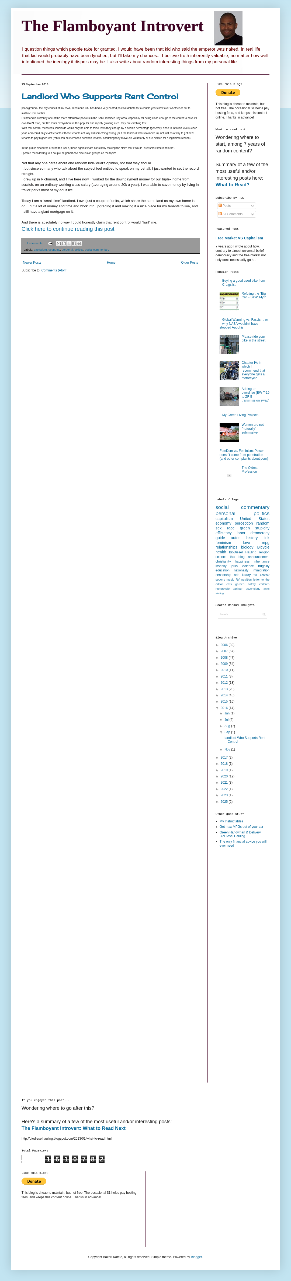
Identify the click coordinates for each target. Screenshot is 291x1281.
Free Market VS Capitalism (239, 238)
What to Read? (233, 184)
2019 (225, 770)
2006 (225, 645)
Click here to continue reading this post (68, 229)
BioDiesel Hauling (242, 552)
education (223, 570)
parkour (238, 588)
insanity (221, 566)
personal (67, 249)
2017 (225, 757)
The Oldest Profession (250, 469)
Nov (227, 749)
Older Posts (189, 262)
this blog (237, 557)
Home (111, 262)
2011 (225, 676)
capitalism (40, 249)
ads (236, 575)
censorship (223, 575)
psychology (253, 588)
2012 (225, 683)
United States (254, 518)
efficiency (224, 533)
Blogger (196, 1257)
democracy (260, 533)
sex (218, 528)
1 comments (35, 243)
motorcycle (223, 588)
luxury (246, 575)
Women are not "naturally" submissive (253, 428)
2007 (225, 651)
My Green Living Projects (240, 415)
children (264, 584)
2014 (225, 695)
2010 (225, 670)
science (221, 557)
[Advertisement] (237, 937)
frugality (263, 566)
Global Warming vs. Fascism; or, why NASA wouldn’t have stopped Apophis (244, 323)
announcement (258, 557)
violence (248, 566)
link (266, 538)
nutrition (246, 579)
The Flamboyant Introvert (113, 26)
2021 (225, 782)
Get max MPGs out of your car (241, 827)
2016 (225, 708)
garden (239, 584)
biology (247, 547)
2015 (225, 701)
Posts (225, 206)
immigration (261, 570)
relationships (226, 547)
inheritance (261, 561)
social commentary (97, 249)
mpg (265, 542)
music (230, 579)
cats (229, 584)
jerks (234, 566)
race (230, 528)
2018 (225, 764)
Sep (227, 732)
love (246, 542)
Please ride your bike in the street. (254, 338)
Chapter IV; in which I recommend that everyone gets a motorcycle (253, 370)
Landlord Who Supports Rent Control (100, 96)
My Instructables (231, 821)
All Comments (230, 214)
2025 (225, 802)
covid (266, 588)
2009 (225, 664)
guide (220, 538)
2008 (225, 657)
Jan (227, 713)
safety (252, 584)
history (252, 538)
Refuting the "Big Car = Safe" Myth (254, 295)
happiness (242, 561)
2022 (225, 789)
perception (244, 523)
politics (78, 249)
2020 (225, 776)
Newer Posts (32, 262)
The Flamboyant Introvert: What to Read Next (74, 1128)
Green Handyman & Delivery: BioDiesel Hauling (241, 834)
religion (264, 552)
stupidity (262, 528)
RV (238, 579)
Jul (227, 719)
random (262, 523)
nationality (241, 570)
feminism (223, 542)
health (221, 552)
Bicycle (263, 547)
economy (54, 249)
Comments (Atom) (54, 270)
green (245, 528)
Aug (227, 726)
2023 (225, 795)
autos (235, 538)
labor (241, 533)
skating (220, 593)
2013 (225, 689)
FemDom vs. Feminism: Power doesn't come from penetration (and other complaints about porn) (244, 454)
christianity (223, 561)
